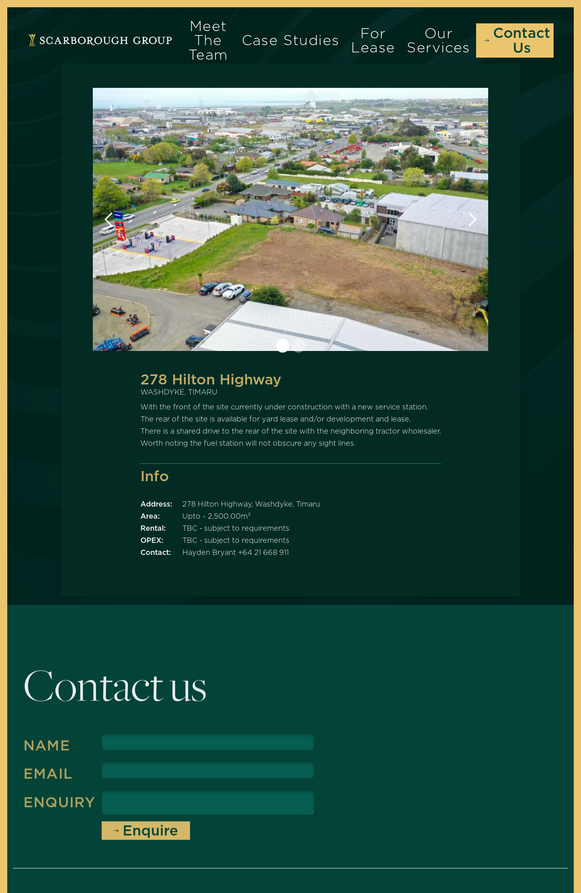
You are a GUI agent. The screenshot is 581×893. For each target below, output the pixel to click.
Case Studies (291, 40)
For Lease (373, 40)
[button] (109, 219)
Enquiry (59, 805)
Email (48, 777)
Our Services (438, 40)
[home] (100, 40)
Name (46, 749)
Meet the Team (208, 40)
